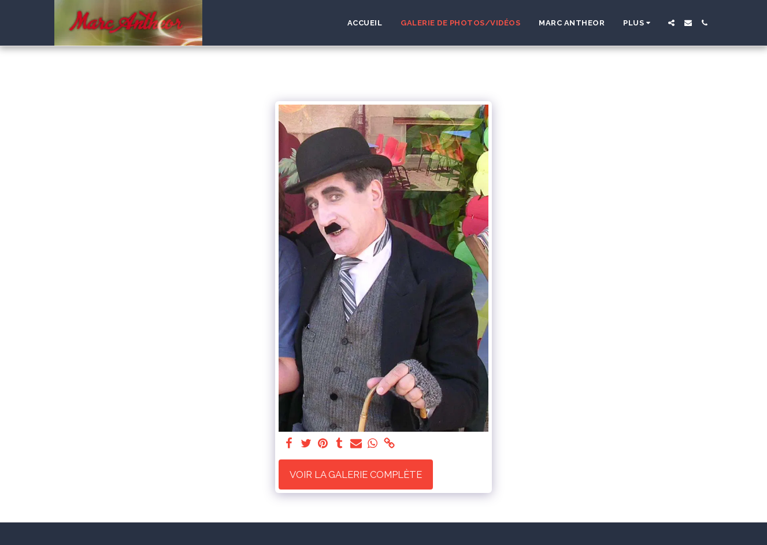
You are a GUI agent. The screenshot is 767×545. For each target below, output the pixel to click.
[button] (671, 23)
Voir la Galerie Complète (356, 474)
